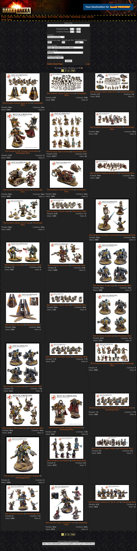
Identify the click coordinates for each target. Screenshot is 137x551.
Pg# (73, 71)
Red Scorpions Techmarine (58, 265)
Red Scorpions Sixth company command (106, 363)
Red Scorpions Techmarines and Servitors (106, 127)
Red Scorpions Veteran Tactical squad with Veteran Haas (111, 408)
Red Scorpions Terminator (14, 265)
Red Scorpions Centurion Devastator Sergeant (21, 476)
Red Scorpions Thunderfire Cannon (16, 190)
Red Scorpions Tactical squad (58, 211)
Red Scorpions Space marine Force (60, 93)
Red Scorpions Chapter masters (104, 448)
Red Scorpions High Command (58, 151)
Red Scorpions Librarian (14, 514)
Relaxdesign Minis (127, 92)
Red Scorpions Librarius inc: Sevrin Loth (104, 502)
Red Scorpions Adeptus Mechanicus (104, 173)
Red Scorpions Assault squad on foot (17, 103)
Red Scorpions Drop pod (14, 325)
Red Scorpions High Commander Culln (60, 523)
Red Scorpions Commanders (58, 460)
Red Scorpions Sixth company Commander (65, 427)
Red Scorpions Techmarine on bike (60, 190)
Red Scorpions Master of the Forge (16, 223)
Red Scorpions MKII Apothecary (14, 428)
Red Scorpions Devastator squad (58, 357)
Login (88, 64)
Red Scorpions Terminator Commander (104, 235)
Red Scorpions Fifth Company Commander (21, 151)
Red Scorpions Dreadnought (104, 285)
